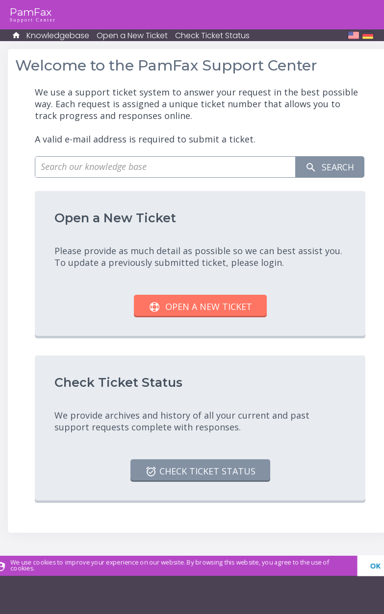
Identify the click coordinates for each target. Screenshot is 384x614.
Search (329, 167)
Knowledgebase (57, 35)
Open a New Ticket (132, 35)
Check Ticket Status (212, 35)
